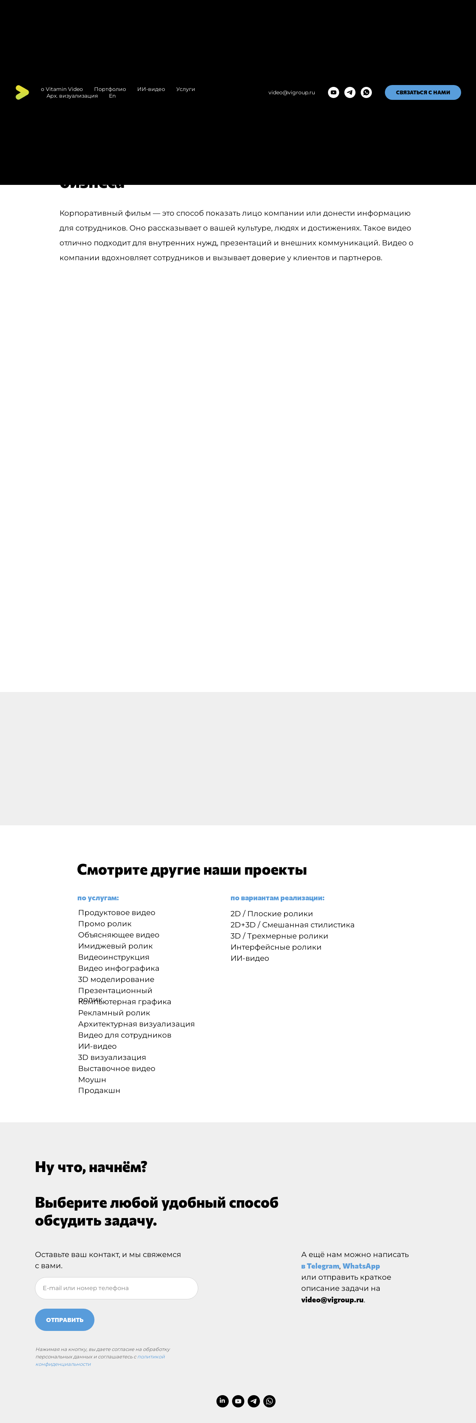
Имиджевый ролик (115, 945)
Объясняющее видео (119, 934)
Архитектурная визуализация (136, 1023)
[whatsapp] (366, 92)
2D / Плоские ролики (272, 913)
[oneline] (116, 1288)
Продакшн (99, 1090)
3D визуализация (112, 1057)
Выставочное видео (116, 1068)
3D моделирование (116, 979)
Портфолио (110, 89)
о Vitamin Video (62, 89)
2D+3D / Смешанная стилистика (293, 924)
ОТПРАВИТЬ (65, 1319)
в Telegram (320, 1265)
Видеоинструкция (113, 957)
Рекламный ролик (114, 1012)
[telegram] (350, 92)
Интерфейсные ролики (276, 947)
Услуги (185, 89)
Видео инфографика (119, 968)
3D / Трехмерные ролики (279, 935)
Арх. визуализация (72, 95)
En (112, 95)
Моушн (92, 1079)
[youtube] (333, 92)
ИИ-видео (151, 89)
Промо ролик (105, 923)
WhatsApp (361, 1265)
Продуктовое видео (116, 912)
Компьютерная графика (124, 1001)
